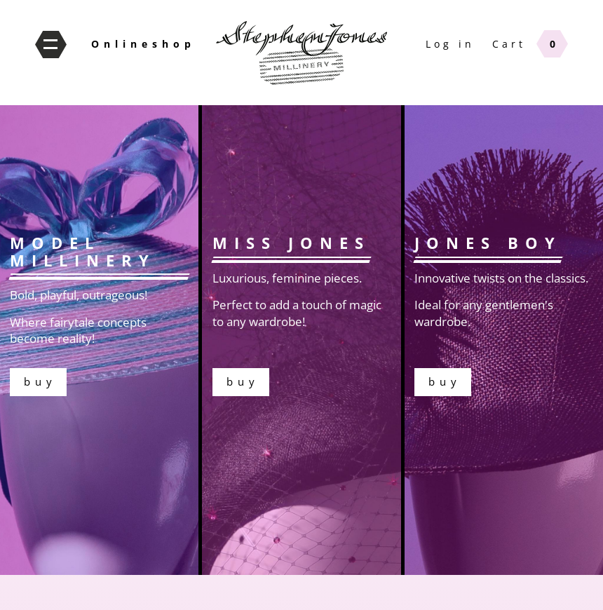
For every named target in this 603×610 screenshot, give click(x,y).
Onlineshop (143, 43)
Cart (509, 43)
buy (301, 340)
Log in (450, 43)
